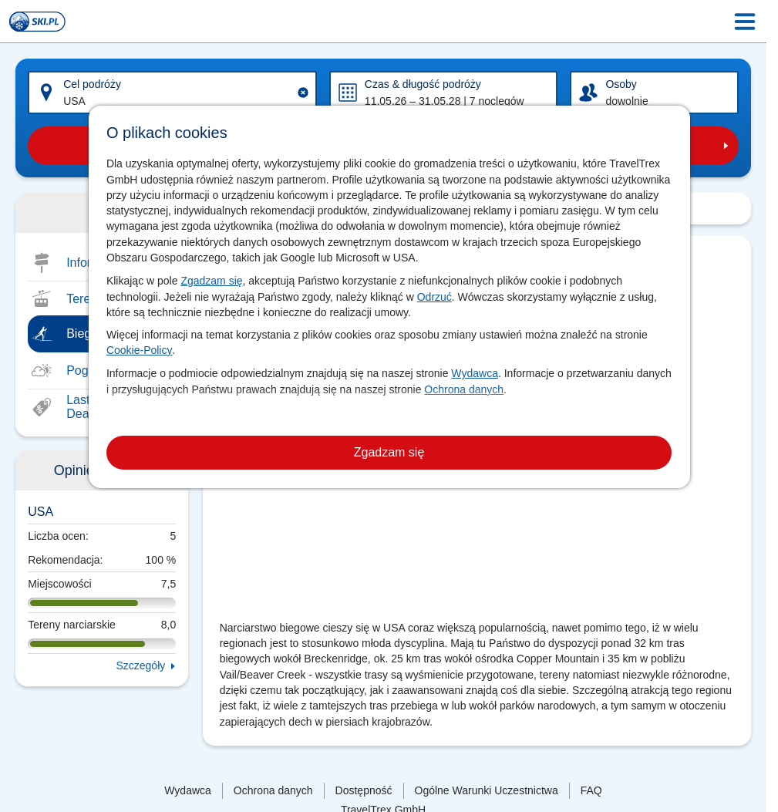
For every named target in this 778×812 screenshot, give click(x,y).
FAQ (591, 790)
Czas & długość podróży (423, 84)
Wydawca (474, 373)
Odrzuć (434, 297)
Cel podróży (92, 84)
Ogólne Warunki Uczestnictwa (486, 790)
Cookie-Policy (139, 350)
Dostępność (363, 790)
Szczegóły (140, 665)
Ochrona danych (464, 389)
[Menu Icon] (745, 21)
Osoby (620, 84)
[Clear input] (303, 92)
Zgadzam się (211, 281)
